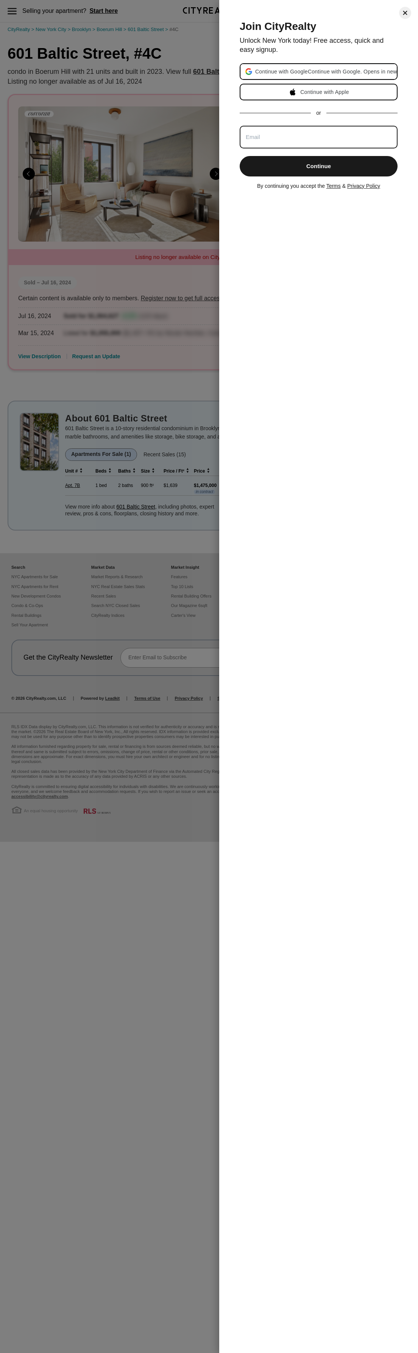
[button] (325, 71)
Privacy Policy (363, 186)
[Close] (405, 13)
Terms (333, 186)
